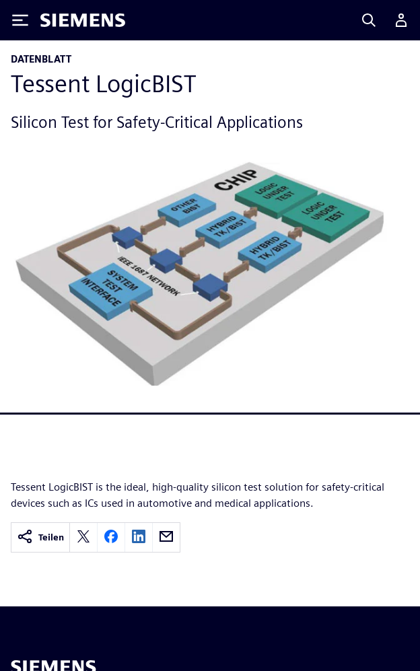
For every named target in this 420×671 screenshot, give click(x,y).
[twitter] (83, 537)
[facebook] (111, 537)
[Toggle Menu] (20, 20)
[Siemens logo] (82, 20)
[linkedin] (138, 537)
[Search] (368, 20)
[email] (166, 537)
